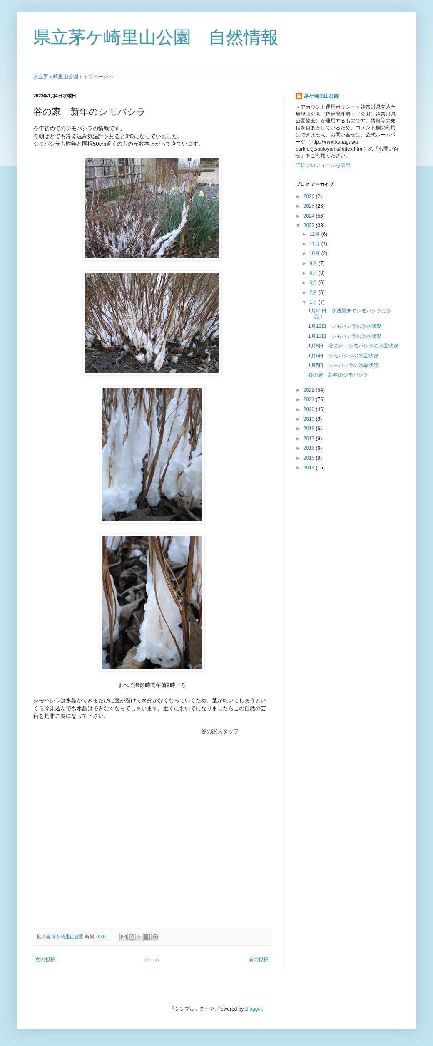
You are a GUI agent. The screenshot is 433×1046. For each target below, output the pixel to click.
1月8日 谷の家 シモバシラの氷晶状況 (353, 346)
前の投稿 (259, 959)
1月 (314, 302)
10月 (315, 253)
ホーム (151, 959)
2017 (310, 438)
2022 (310, 390)
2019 (310, 419)
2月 (314, 292)
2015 (310, 458)
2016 (310, 448)
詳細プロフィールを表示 (323, 165)
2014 (310, 468)
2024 (310, 216)
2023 (310, 225)
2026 (310, 196)
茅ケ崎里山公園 (321, 96)
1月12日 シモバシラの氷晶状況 (344, 326)
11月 (315, 244)
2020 (310, 409)
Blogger (253, 1009)
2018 (310, 428)
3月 (314, 282)
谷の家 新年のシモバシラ (338, 375)
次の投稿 (45, 959)
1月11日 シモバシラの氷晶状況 (344, 336)
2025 (310, 206)
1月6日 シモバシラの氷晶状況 (343, 356)
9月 (314, 263)
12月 (315, 234)
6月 (314, 273)
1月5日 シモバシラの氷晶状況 (343, 365)
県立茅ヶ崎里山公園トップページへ (73, 76)
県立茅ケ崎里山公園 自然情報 (156, 37)
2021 (310, 399)
